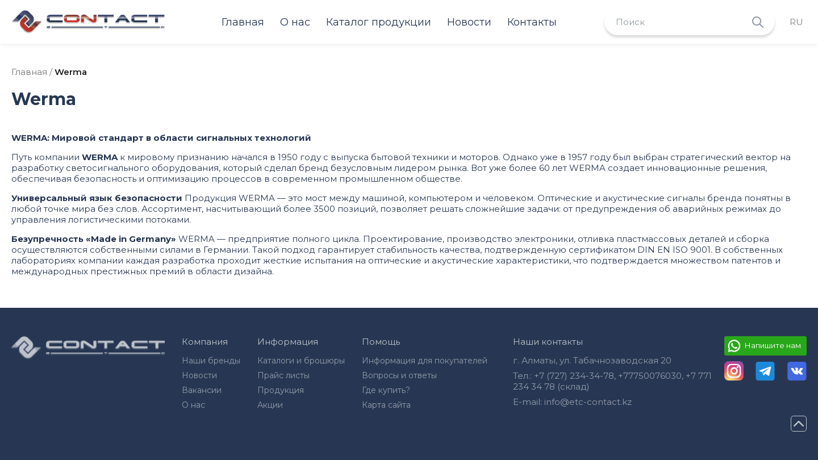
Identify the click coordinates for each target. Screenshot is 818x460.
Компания (205, 341)
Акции (270, 405)
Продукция (280, 390)
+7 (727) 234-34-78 (574, 375)
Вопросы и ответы (399, 375)
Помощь (381, 341)
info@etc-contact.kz (588, 401)
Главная (243, 22)
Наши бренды (211, 361)
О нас (295, 22)
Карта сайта (386, 405)
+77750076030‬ (650, 375)
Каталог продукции (378, 22)
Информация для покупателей (424, 361)
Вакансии (202, 390)
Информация (287, 341)
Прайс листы (283, 375)
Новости (469, 22)
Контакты (532, 22)
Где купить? (386, 390)
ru (796, 21)
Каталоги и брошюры (301, 361)
